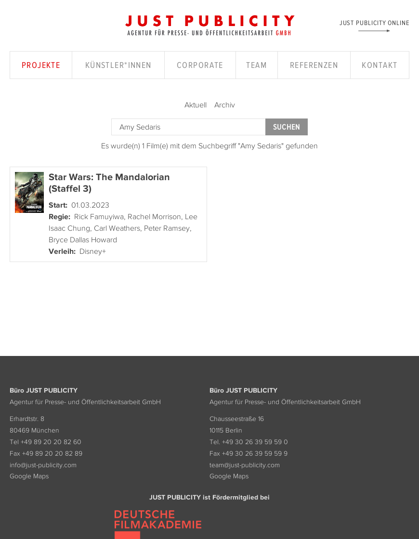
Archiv (224, 104)
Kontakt (379, 65)
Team (256, 65)
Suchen (286, 127)
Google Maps (29, 476)
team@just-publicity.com (245, 465)
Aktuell (195, 104)
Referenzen (314, 65)
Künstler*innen (118, 65)
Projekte (41, 65)
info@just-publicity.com (43, 465)
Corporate (200, 65)
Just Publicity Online (374, 22)
